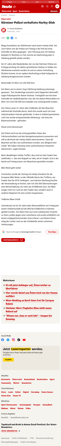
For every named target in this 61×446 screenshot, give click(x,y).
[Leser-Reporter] (42, 6)
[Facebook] (12, 38)
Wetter (16, 383)
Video (28, 408)
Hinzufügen (52, 232)
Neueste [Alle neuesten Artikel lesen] (54, 11)
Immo (24, 2)
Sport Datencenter (9, 405)
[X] (8, 339)
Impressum (5, 438)
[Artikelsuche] (47, 6)
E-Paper (9, 2)
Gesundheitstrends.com (19, 417)
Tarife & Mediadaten (19, 438)
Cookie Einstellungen (28, 442)
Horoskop (35, 392)
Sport (15, 11)
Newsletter (27, 383)
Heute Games (47, 392)
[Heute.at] (7, 6)
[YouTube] (24, 339)
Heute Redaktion (16, 29)
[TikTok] (18, 339)
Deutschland (29, 379)
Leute (10, 392)
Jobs (37, 2)
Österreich (6, 11)
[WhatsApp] (8, 38)
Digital (26, 392)
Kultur (18, 392)
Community (6, 383)
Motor (13, 408)
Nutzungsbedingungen (9, 442)
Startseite (4, 15)
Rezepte (36, 405)
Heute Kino (6, 396)
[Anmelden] (52, 6)
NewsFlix (51, 2)
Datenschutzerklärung (44, 438)
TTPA (32, 438)
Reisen (20, 408)
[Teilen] (16, 38)
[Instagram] (13, 339)
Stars (3, 392)
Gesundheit (47, 405)
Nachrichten (24, 11)
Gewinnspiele (25, 405)
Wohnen (4, 408)
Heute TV (17, 396)
